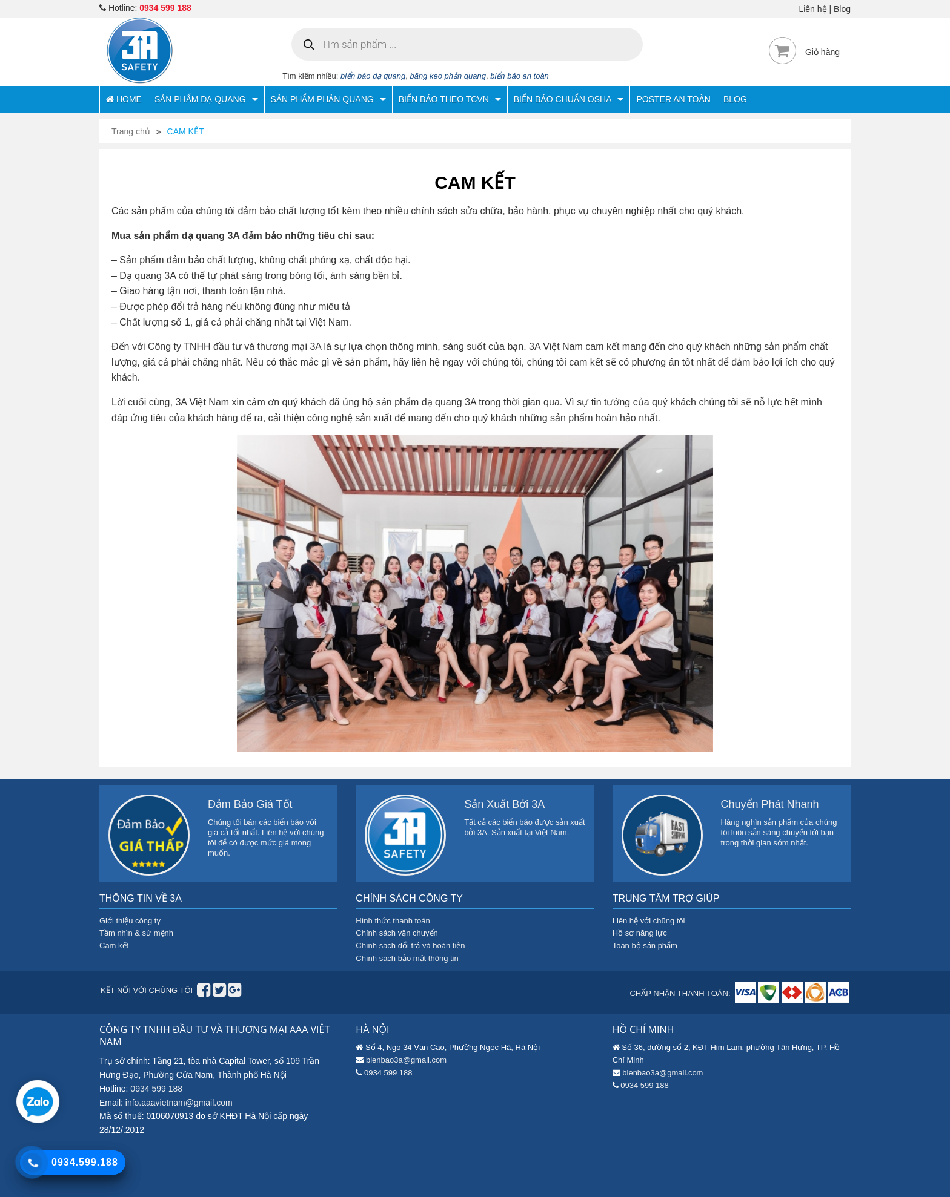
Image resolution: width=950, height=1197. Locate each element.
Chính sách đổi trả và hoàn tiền (410, 945)
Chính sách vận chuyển (396, 932)
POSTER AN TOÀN (673, 99)
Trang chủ (130, 131)
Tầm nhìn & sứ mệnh (136, 932)
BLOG (735, 99)
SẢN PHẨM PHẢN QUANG (328, 99)
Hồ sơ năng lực (640, 932)
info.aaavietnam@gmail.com (179, 1102)
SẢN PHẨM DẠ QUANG (206, 99)
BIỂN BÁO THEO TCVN (450, 99)
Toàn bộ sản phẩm (645, 945)
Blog (842, 9)
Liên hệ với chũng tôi (649, 920)
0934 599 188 (165, 8)
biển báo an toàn (519, 75)
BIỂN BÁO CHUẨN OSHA (569, 99)
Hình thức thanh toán (393, 920)
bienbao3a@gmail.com (406, 1059)
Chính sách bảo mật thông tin (407, 958)
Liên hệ (812, 9)
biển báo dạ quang (372, 75)
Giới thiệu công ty (130, 920)
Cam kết (113, 945)
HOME (124, 99)
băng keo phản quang (448, 75)
